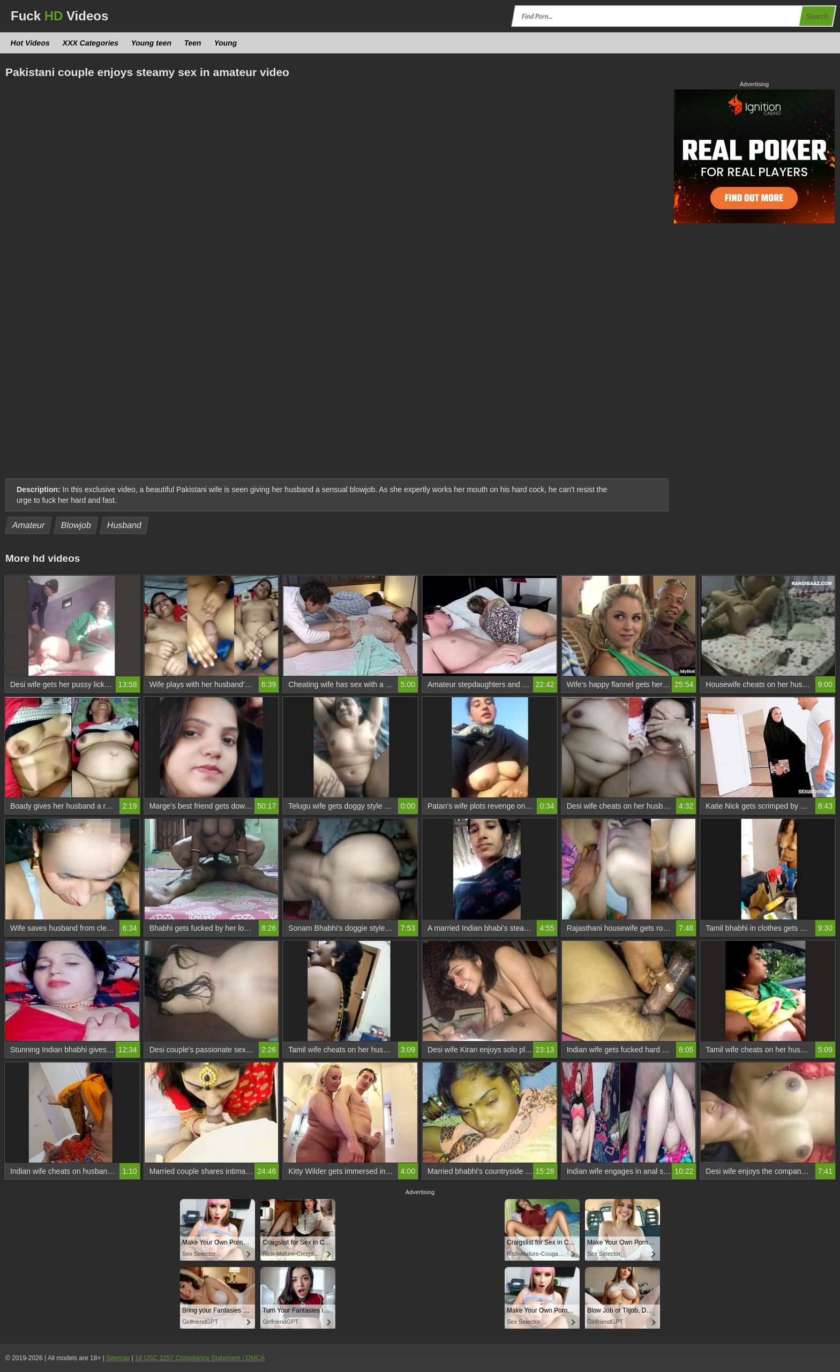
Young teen (151, 43)
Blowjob (76, 525)
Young (225, 43)
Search (817, 16)
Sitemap (118, 1358)
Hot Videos (30, 43)
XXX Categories (90, 43)
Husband (124, 525)
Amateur (29, 525)
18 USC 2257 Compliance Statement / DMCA (200, 1358)
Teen (193, 43)
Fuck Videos (59, 16)
